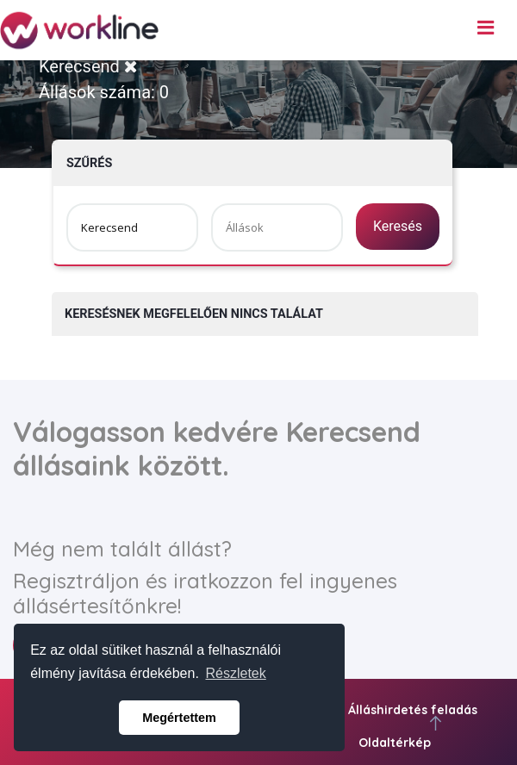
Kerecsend (88, 66)
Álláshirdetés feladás (412, 710)
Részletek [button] (236, 673)
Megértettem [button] (179, 718)
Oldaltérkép (394, 742)
